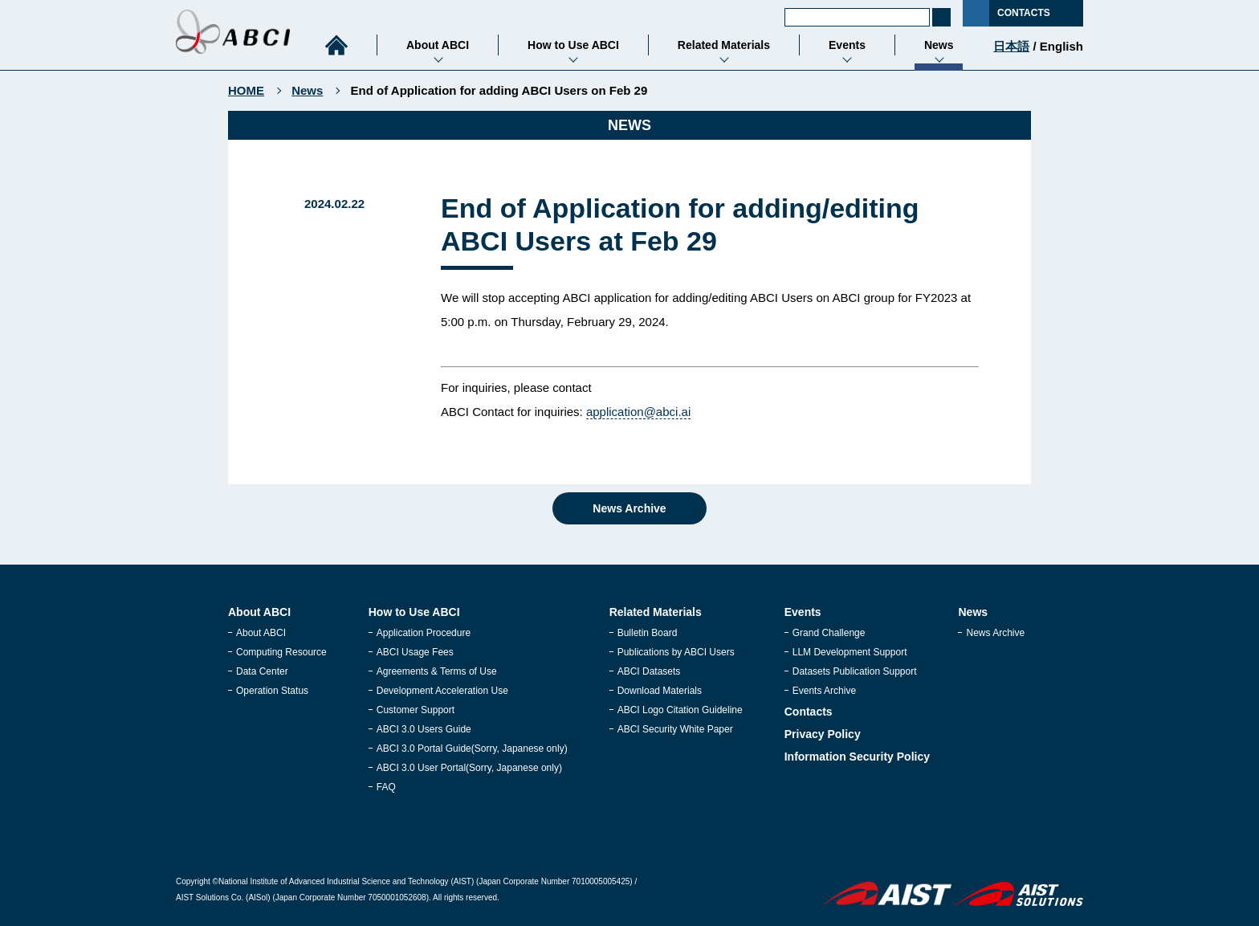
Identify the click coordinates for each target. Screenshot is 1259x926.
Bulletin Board (647, 632)
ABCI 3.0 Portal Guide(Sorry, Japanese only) (472, 748)
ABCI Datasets (649, 671)
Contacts (808, 711)
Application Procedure (424, 632)
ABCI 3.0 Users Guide (424, 729)
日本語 (1011, 46)
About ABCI (261, 632)
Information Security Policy (857, 756)
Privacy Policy (822, 734)
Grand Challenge (829, 632)
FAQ (386, 787)
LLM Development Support (849, 652)
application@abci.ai (638, 411)
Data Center (262, 671)
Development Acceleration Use (442, 690)
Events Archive (824, 690)
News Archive (629, 508)
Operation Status (272, 690)
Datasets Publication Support (854, 671)
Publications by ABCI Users (676, 652)
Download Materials (659, 690)
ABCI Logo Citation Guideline (680, 710)
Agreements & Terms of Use (437, 671)
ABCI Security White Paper (675, 729)
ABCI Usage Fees (415, 652)
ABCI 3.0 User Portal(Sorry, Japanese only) (469, 767)
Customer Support (415, 710)
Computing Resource (281, 652)
